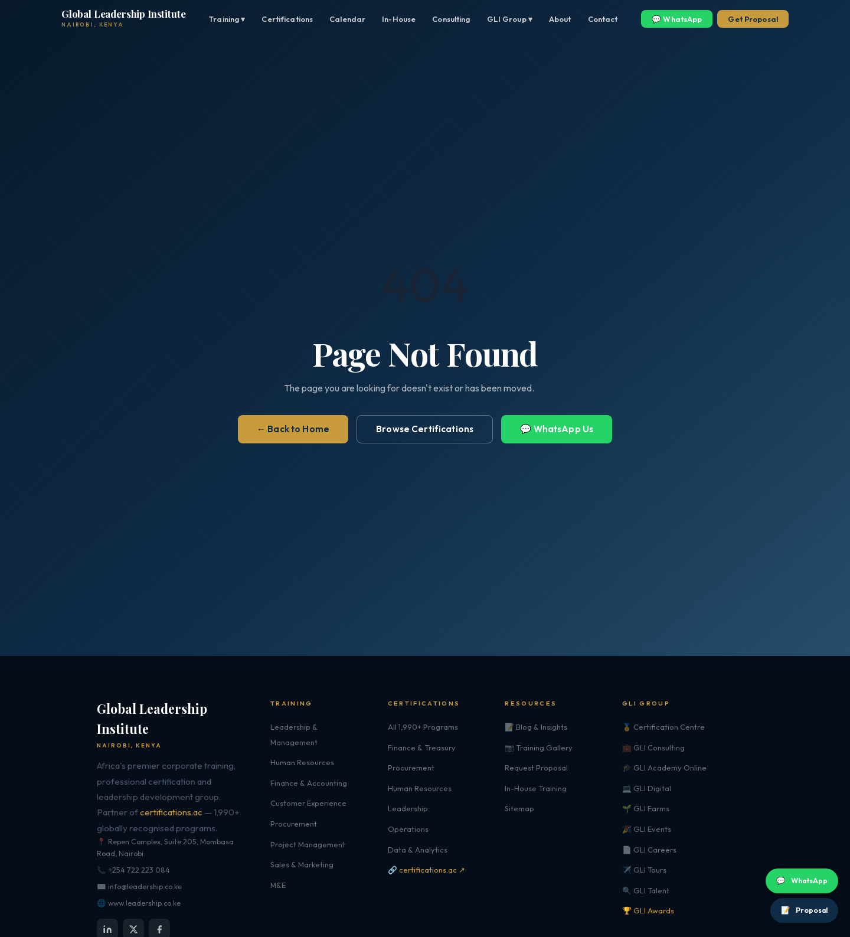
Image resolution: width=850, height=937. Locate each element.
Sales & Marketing (302, 864)
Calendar (347, 19)
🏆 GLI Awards (648, 910)
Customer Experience (308, 803)
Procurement (293, 823)
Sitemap (519, 808)
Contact (603, 19)
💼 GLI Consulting (653, 747)
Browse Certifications (424, 429)
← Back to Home (293, 429)
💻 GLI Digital (646, 788)
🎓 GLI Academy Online (664, 767)
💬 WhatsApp (677, 19)
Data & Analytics (417, 849)
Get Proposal (753, 19)
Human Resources (302, 762)
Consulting (451, 19)
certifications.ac (171, 812)
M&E (278, 885)
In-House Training (536, 788)
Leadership (408, 808)
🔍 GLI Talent (645, 890)
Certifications (287, 19)
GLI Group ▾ (509, 19)
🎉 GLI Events (646, 829)
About (560, 19)
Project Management (307, 844)
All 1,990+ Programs (423, 727)
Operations (408, 829)
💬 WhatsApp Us (556, 429)
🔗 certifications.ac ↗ (426, 869)
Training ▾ (227, 19)
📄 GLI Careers (649, 849)
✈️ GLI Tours (644, 869)
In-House (399, 19)
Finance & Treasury (422, 747)
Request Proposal (536, 767)
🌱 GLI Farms (645, 808)
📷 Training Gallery (539, 747)
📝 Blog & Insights (536, 727)
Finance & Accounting (308, 783)
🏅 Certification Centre (663, 727)
